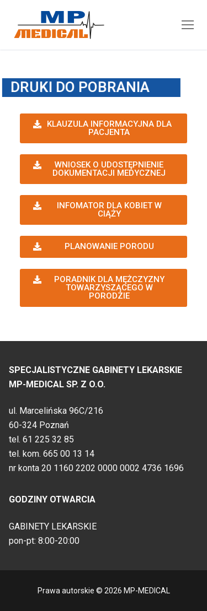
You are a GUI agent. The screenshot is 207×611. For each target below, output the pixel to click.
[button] (103, 128)
